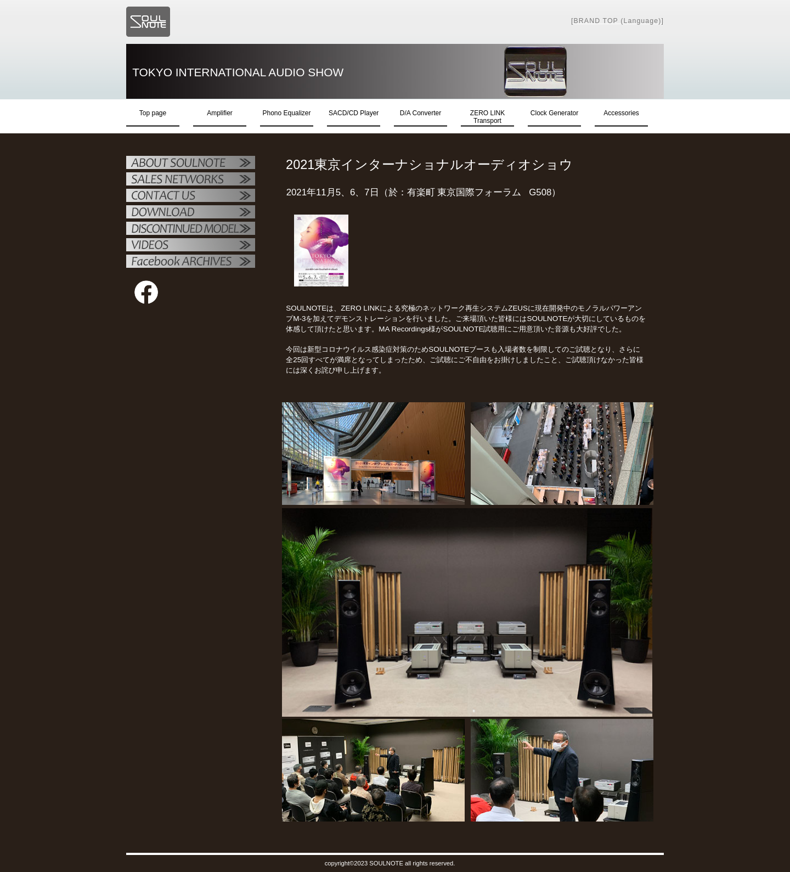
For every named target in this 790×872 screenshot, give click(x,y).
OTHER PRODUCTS (190, 229)
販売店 (190, 180)
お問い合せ (190, 196)
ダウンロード (190, 213)
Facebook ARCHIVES (190, 262)
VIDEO (190, 246)
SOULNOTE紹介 (190, 163)
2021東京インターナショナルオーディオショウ (438, 164)
